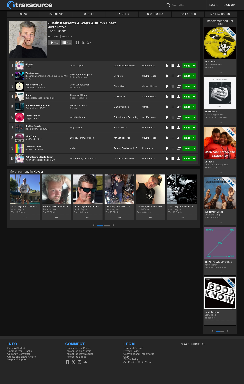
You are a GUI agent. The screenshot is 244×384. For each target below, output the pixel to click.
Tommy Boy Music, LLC (125, 148)
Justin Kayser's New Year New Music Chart (151, 206)
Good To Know (212, 312)
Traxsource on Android (78, 351)
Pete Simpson (85, 74)
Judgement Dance (214, 212)
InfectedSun (76, 158)
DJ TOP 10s (56, 14)
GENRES (89, 14)
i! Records (210, 317)
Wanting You (32, 73)
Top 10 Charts (57, 31)
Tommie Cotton (86, 138)
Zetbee (74, 108)
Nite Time (30, 136)
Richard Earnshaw (79, 77)
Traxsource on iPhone (77, 348)
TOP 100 (23, 14)
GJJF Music (119, 96)
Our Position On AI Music (137, 362)
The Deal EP (211, 111)
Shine (28, 95)
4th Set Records (122, 138)
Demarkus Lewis (78, 105)
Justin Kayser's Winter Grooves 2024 (182, 206)
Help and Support (17, 359)
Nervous (209, 67)
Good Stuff (210, 61)
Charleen (209, 161)
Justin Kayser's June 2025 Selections (88, 206)
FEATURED (122, 14)
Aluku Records (212, 217)
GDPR (126, 356)
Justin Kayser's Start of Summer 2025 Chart (119, 206)
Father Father (32, 115)
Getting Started (16, 348)
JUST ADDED (188, 14)
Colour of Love (33, 146)
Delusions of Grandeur (216, 117)
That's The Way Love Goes (218, 262)
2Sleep (73, 138)
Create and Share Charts (21, 356)
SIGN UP (229, 4)
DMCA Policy (130, 359)
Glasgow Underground (216, 267)
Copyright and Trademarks (138, 353)
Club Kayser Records (124, 65)
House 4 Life (211, 167)
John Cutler (75, 84)
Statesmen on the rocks (37, 105)
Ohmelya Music (121, 107)
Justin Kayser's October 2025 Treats (25, 206)
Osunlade (75, 87)
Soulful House (149, 76)
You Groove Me (33, 84)
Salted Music (120, 127)
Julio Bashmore (78, 117)
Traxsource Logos (75, 356)
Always (29, 64)
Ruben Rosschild (78, 98)
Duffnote (118, 76)
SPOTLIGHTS (155, 14)
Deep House (148, 65)
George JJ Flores (78, 95)
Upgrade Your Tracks (19, 351)
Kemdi (85, 84)
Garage (146, 107)
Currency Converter (18, 353)
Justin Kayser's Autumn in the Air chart (56, 206)
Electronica (147, 148)
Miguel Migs (76, 127)
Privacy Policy (131, 351)
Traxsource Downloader (79, 353)
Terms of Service (133, 348)
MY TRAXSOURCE (220, 14)
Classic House (149, 86)
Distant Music (120, 86)
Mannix (73, 74)
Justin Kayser (57, 27)
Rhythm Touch (33, 126)
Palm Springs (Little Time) (39, 157)
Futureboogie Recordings (126, 117)
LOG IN (213, 4)
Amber (73, 148)
